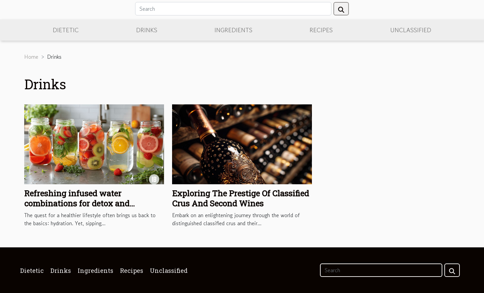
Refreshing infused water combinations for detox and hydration (76, 203)
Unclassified (410, 30)
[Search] (233, 8)
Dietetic (66, 30)
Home (31, 57)
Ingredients (233, 30)
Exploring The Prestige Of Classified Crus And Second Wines (240, 198)
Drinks (146, 30)
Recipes (321, 30)
